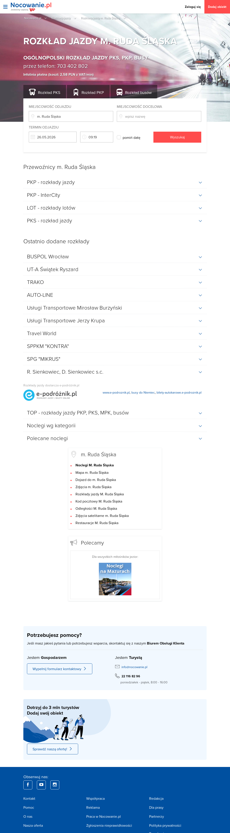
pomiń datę (131, 137)
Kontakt (29, 798)
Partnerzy (156, 816)
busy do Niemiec (143, 392)
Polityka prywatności (165, 825)
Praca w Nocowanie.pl (103, 816)
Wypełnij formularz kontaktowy (60, 668)
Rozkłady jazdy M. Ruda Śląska (99, 494)
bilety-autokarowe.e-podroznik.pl (179, 392)
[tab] (115, 182)
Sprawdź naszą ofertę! (53, 749)
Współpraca (95, 798)
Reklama (93, 807)
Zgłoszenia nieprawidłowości (109, 825)
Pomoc (28, 807)
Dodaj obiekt (217, 6)
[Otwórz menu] (5, 6)
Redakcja (156, 798)
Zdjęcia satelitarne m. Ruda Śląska (102, 515)
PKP (93, 92)
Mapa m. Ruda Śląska (91, 472)
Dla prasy (156, 807)
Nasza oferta (33, 825)
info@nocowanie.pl (134, 667)
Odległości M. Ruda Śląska (96, 508)
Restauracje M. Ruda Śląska (96, 522)
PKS (49, 92)
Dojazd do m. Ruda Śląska (95, 479)
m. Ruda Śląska (98, 454)
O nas (27, 816)
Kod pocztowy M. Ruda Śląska (98, 501)
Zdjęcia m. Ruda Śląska (93, 486)
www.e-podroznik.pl (116, 392)
